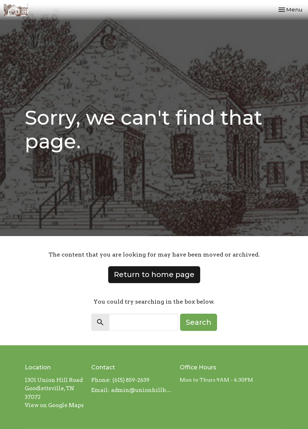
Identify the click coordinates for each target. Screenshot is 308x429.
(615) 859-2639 (131, 380)
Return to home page (154, 274)
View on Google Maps (54, 405)
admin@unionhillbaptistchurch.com (142, 390)
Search (198, 322)
